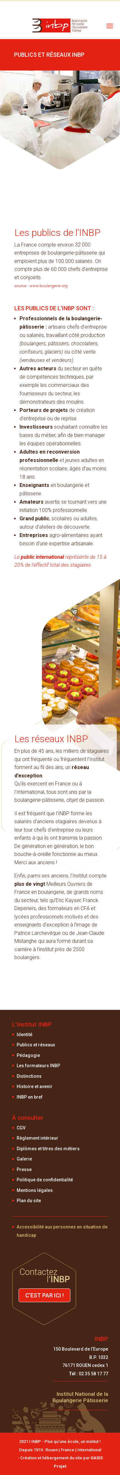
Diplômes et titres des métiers (48, 1148)
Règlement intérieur (37, 1138)
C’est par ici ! (44, 1295)
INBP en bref (30, 1097)
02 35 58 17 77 (88, 1373)
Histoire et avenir (34, 1086)
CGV (21, 1127)
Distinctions (29, 1076)
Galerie (24, 1158)
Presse (24, 1169)
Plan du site (29, 1200)
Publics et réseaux (36, 1044)
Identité (24, 1034)
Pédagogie (28, 1055)
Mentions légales (35, 1190)
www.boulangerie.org (48, 285)
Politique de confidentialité (45, 1179)
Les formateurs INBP (38, 1065)
